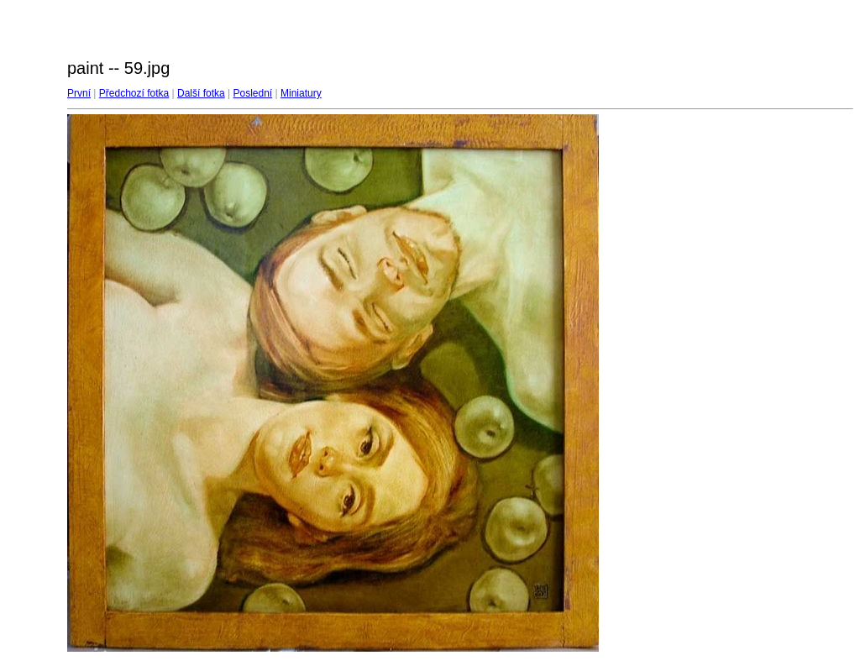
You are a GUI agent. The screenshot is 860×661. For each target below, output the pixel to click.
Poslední (253, 93)
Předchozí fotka (134, 93)
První (79, 93)
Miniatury (301, 93)
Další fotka (201, 93)
